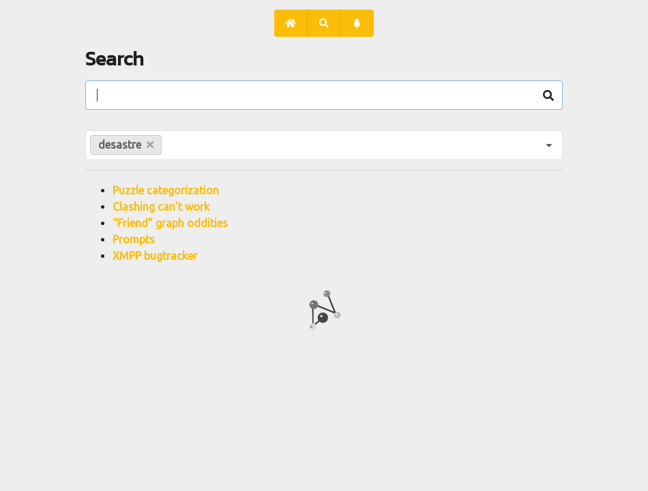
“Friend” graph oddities (170, 223)
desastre (125, 144)
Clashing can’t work (161, 206)
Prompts (134, 239)
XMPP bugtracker (155, 256)
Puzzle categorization (166, 190)
